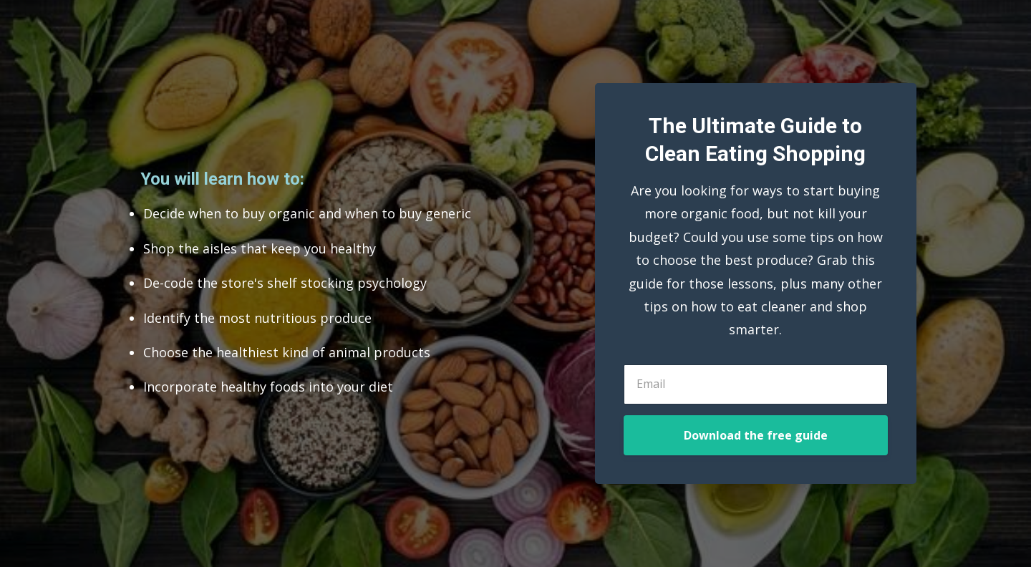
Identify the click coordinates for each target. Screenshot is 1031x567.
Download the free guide (756, 435)
